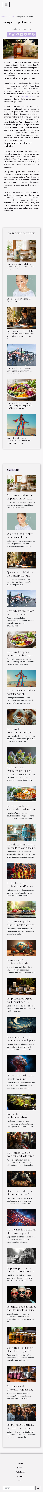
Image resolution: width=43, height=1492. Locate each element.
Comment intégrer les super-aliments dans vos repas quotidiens (20, 925)
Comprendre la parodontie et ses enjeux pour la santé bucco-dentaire (21, 1233)
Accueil (4, 16)
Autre (11, 16)
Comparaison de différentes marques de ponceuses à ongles (19, 1389)
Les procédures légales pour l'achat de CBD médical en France (19, 1002)
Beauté (20, 1463)
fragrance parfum (27, 96)
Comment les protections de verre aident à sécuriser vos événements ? (19, 371)
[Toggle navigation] (6, 4)
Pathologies (20, 1472)
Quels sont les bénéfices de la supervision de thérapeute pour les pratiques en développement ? (21, 335)
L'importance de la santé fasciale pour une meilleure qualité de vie (20, 1079)
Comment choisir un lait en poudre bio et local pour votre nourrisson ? (20, 266)
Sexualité (20, 1476)
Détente (20, 1468)
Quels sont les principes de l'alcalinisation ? (19, 300)
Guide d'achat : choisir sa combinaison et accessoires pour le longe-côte (19, 440)
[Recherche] (18, 1488)
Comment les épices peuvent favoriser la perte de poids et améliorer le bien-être (20, 405)
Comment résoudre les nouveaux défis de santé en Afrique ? (20, 1156)
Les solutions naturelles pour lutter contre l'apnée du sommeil (21, 1040)
